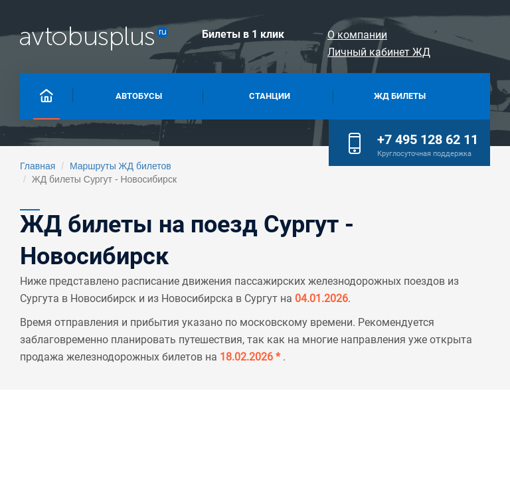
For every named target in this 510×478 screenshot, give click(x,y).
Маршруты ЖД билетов (120, 166)
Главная (37, 166)
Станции (269, 96)
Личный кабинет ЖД (378, 52)
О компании (357, 35)
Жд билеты (400, 96)
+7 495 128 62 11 (427, 139)
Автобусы (139, 96)
